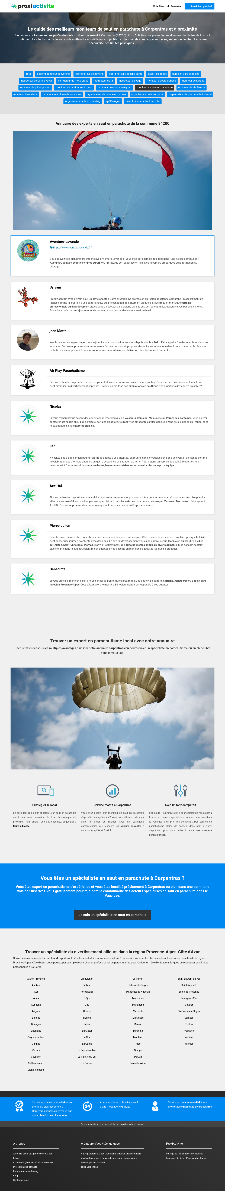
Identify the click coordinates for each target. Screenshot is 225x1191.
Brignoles (36, 1030)
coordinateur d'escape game (125, 73)
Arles (36, 998)
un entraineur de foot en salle (143, 101)
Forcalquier (87, 991)
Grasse (87, 1011)
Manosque (138, 998)
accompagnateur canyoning (53, 73)
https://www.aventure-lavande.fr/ (72, 247)
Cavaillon (36, 1056)
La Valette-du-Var (87, 1056)
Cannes (36, 1043)
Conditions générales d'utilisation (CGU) (33, 1162)
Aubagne (36, 1004)
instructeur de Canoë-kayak (36, 80)
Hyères (87, 1017)
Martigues (137, 1017)
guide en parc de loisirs (185, 73)
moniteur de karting (193, 80)
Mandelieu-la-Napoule (138, 991)
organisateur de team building (82, 101)
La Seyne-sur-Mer (87, 1050)
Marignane (138, 1004)
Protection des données (25, 1167)
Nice (138, 1043)
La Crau (87, 1037)
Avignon (36, 1011)
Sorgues (188, 1017)
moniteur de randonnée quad (114, 87)
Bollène (36, 1017)
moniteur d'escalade (25, 94)
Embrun (87, 985)
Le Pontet (138, 978)
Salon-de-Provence (189, 991)
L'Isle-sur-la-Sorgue (138, 985)
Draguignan (87, 978)
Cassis (36, 1050)
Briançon (36, 1024)
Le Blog (158, 6)
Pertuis (138, 1056)
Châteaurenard (36, 1063)
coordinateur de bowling (89, 73)
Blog (15, 1175)
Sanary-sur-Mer (189, 998)
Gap (87, 1004)
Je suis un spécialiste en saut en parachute (112, 915)
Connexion (174, 6)
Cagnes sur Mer (36, 1037)
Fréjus (87, 998)
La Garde (87, 1043)
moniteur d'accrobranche (161, 80)
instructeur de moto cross (73, 80)
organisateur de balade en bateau (106, 94)
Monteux (138, 1037)
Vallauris (189, 1030)
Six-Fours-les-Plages (189, 1011)
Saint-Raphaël (189, 985)
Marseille (138, 1011)
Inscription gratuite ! (200, 6)
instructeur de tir (103, 80)
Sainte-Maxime (138, 1063)
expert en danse (157, 73)
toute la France (21, 826)
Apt (36, 991)
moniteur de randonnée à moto (74, 87)
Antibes (36, 985)
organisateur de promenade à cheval (190, 94)
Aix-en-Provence (36, 978)
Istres (87, 1024)
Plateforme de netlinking (25, 1171)
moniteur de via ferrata (191, 87)
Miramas (138, 1030)
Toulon (189, 1024)
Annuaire (17, 1153)
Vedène (189, 1037)
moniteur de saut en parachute (155, 87)
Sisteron (188, 1004)
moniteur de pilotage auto (35, 87)
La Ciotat (87, 1030)
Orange (138, 1050)
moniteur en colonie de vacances (62, 94)
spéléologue (113, 101)
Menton (138, 1024)
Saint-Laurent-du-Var (189, 978)
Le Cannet (87, 1063)
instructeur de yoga (130, 80)
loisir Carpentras (89, 1167)
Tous (28, 73)
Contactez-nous (21, 1180)
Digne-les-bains (36, 1069)
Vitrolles (189, 1043)
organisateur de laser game (147, 94)
